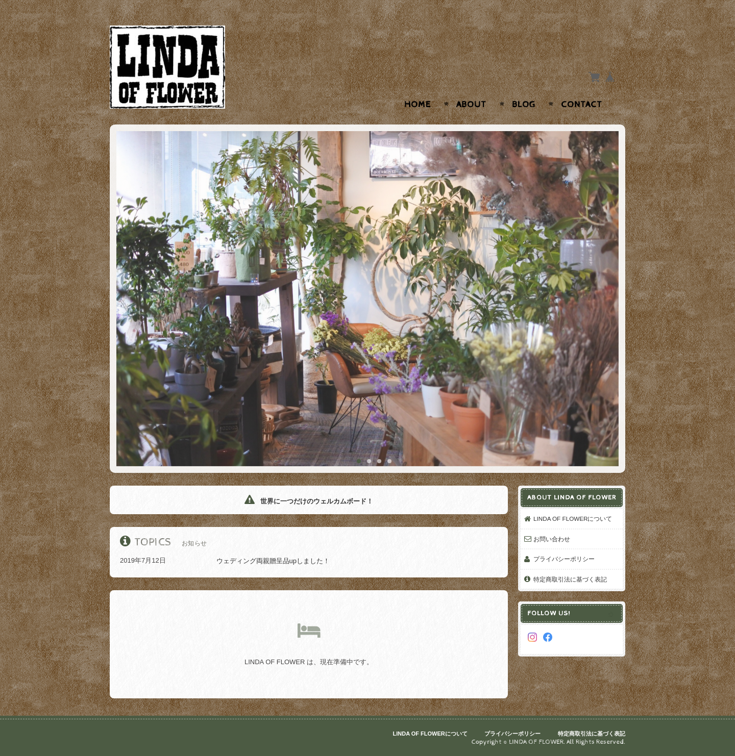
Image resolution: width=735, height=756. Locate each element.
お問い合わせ (551, 539)
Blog (523, 104)
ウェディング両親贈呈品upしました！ (253, 561)
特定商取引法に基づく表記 (570, 579)
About (471, 104)
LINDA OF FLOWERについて (572, 518)
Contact (581, 104)
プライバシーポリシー (564, 559)
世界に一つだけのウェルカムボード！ (308, 501)
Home (417, 104)
